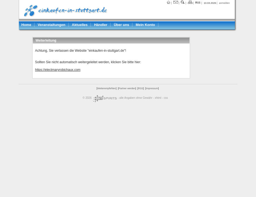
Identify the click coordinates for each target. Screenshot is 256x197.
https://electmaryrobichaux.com (57, 70)
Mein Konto (145, 25)
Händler (100, 25)
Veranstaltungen (51, 25)
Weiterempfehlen (106, 88)
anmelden (224, 3)
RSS (140, 88)
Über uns (121, 25)
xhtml (158, 97)
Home (26, 25)
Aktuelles (80, 25)
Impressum (152, 88)
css (166, 97)
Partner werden (126, 88)
